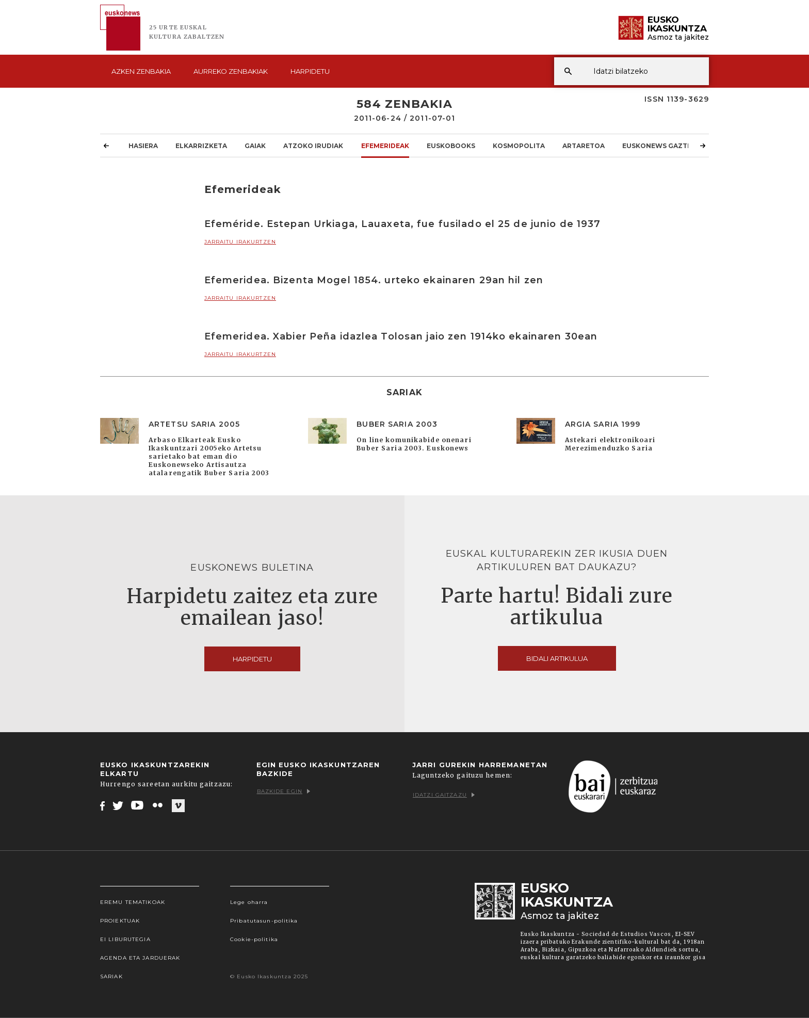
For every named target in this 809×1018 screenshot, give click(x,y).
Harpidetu (310, 71)
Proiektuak (120, 920)
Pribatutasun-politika (264, 920)
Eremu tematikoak (132, 902)
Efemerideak (385, 145)
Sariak (111, 976)
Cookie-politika (254, 939)
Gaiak (255, 145)
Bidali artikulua (557, 658)
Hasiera (143, 145)
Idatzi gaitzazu (444, 794)
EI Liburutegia (125, 939)
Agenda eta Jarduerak (140, 958)
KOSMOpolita (519, 145)
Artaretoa (583, 145)
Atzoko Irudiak (313, 145)
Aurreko (230, 71)
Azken (141, 71)
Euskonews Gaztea (659, 145)
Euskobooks (451, 145)
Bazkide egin (283, 791)
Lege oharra (249, 902)
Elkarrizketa (201, 145)
